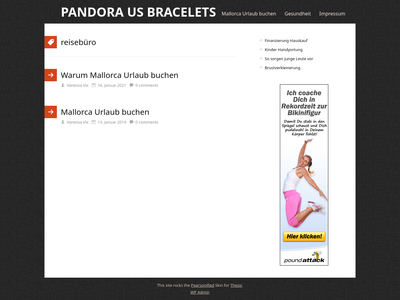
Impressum (332, 13)
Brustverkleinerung (282, 67)
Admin (199, 292)
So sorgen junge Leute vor (289, 58)
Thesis (236, 285)
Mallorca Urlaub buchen (248, 13)
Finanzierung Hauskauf (286, 40)
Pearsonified (202, 285)
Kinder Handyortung (284, 49)
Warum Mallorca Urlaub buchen (120, 74)
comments (147, 85)
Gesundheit (298, 13)
